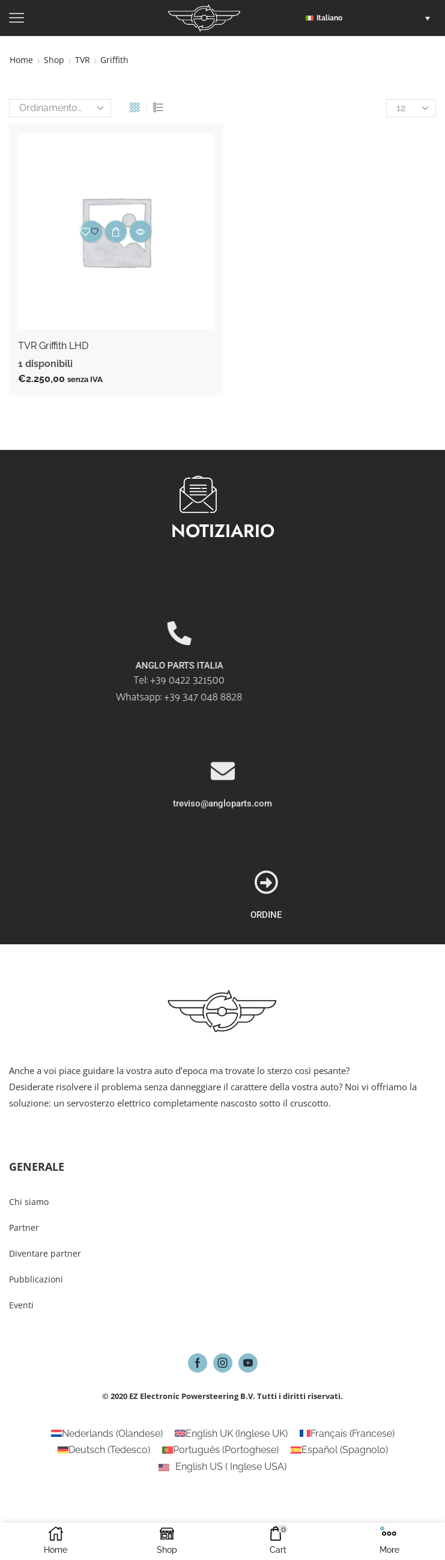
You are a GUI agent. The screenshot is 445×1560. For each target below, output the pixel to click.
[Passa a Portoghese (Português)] (220, 1450)
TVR (82, 59)
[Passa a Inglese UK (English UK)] (231, 1433)
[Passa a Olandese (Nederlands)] (107, 1433)
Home (21, 59)
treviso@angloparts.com (222, 878)
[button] (371, 18)
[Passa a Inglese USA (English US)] (222, 1466)
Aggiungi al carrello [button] (116, 231)
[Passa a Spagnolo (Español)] (339, 1450)
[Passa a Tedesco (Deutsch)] (104, 1450)
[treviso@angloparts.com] (223, 846)
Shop (54, 59)
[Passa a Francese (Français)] (347, 1433)
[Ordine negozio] (60, 108)
